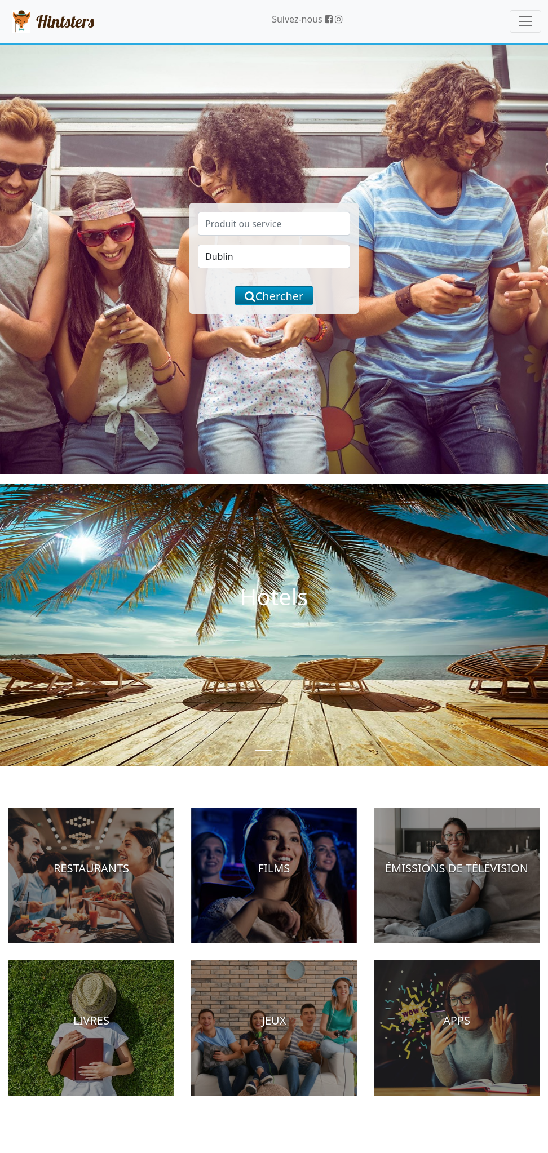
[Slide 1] (263, 750)
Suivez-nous (302, 19)
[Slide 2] (284, 750)
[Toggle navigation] (525, 21)
